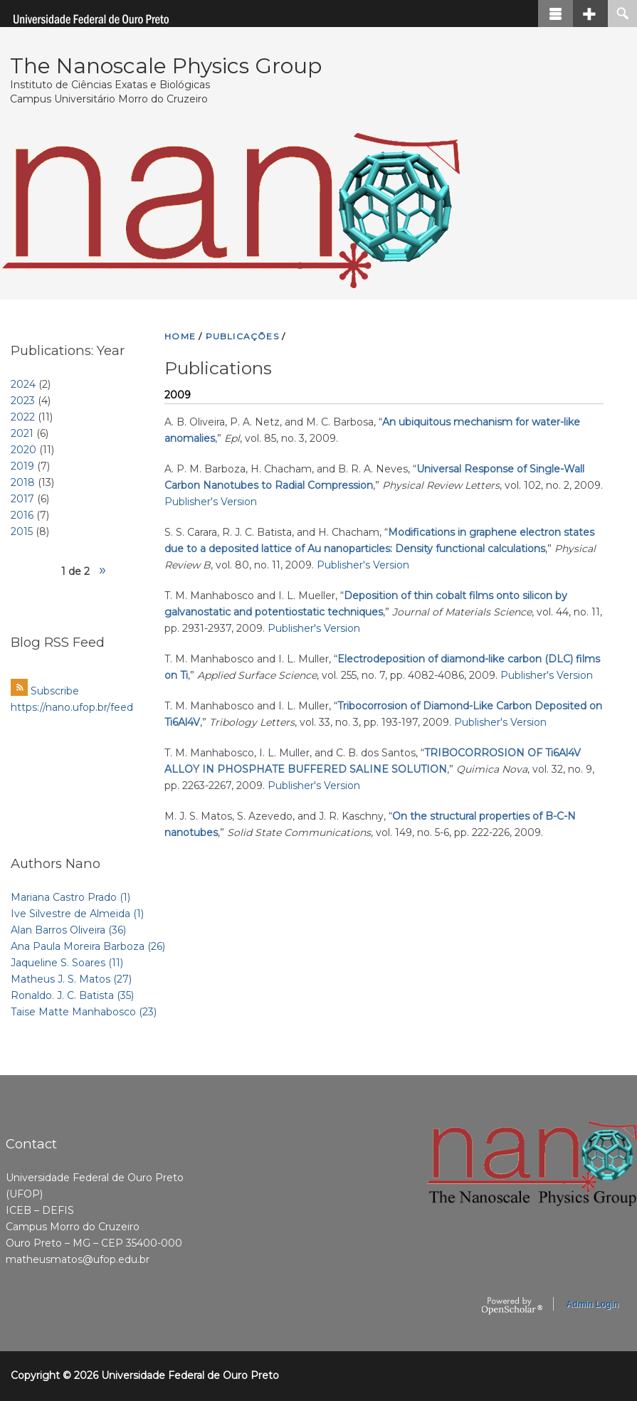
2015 (22, 531)
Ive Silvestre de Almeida (77, 913)
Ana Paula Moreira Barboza (88, 946)
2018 (23, 482)
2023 (23, 400)
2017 (22, 498)
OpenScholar (512, 1306)
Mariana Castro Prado (70, 897)
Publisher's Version (210, 501)
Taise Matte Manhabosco (84, 1011)
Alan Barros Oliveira (68, 930)
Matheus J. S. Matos (71, 979)
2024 (23, 384)
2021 (22, 433)
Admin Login (592, 1304)
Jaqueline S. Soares (67, 962)
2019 (22, 466)
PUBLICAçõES (242, 336)
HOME (180, 336)
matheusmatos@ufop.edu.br (77, 1259)
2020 (23, 449)
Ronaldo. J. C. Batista (72, 995)
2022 (23, 417)
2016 (22, 515)
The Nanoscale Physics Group (166, 66)
